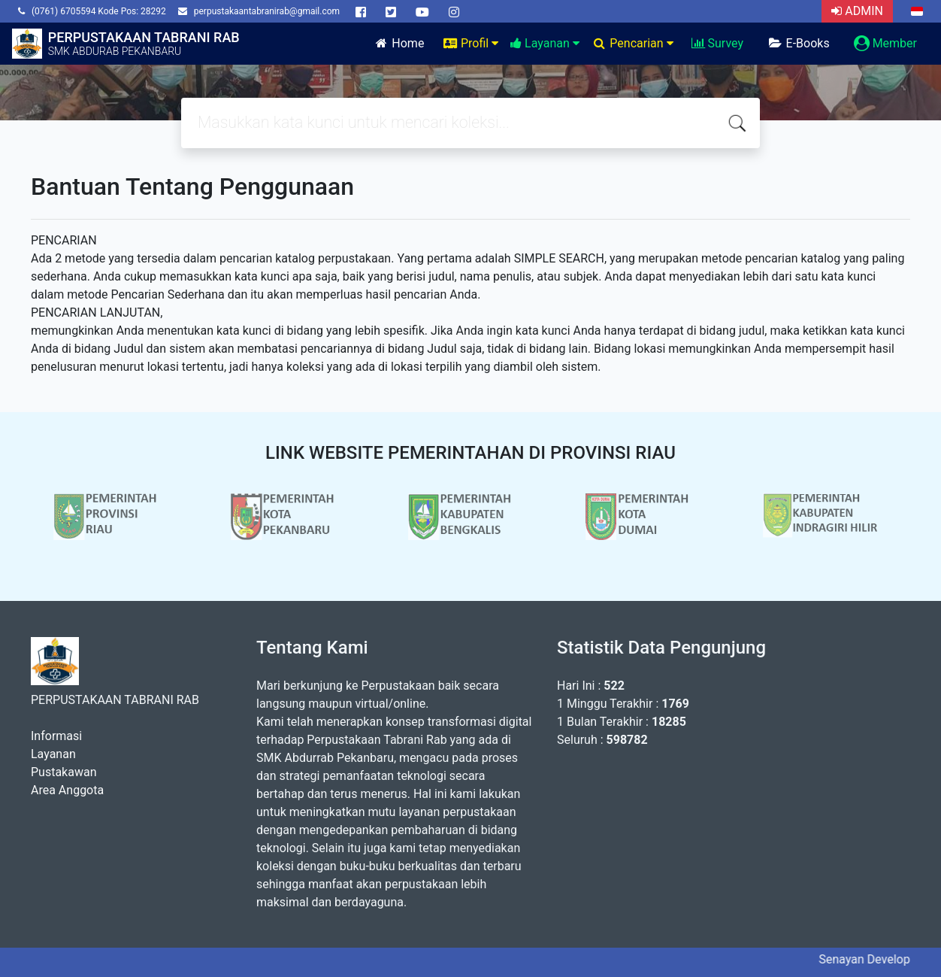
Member (885, 43)
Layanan (544, 43)
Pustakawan (63, 772)
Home (399, 43)
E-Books (798, 43)
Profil (470, 43)
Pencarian (632, 43)
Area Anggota (67, 790)
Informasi (56, 736)
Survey (717, 43)
